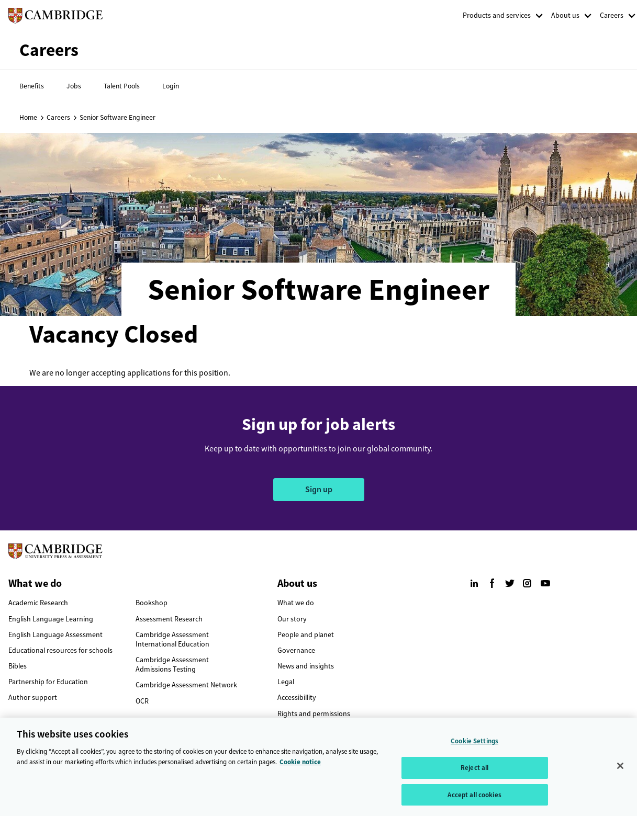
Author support (32, 697)
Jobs (73, 86)
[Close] (620, 769)
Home (28, 117)
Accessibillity (296, 697)
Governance (296, 650)
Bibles (17, 666)
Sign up (318, 489)
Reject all (474, 772)
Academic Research (38, 602)
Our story (292, 619)
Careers (611, 15)
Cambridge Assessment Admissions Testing (172, 664)
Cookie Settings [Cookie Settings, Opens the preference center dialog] (474, 745)
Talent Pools (122, 86)
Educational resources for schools (60, 650)
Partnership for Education (48, 681)
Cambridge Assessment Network (186, 685)
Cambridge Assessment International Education (172, 639)
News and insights (305, 666)
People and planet (305, 634)
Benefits (31, 86)
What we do (295, 602)
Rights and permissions (313, 713)
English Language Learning (50, 619)
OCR (142, 701)
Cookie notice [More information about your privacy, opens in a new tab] (300, 766)
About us (565, 15)
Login (170, 86)
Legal (285, 681)
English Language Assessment (55, 634)
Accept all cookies (474, 799)
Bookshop (151, 602)
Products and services (497, 15)
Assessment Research (169, 619)
